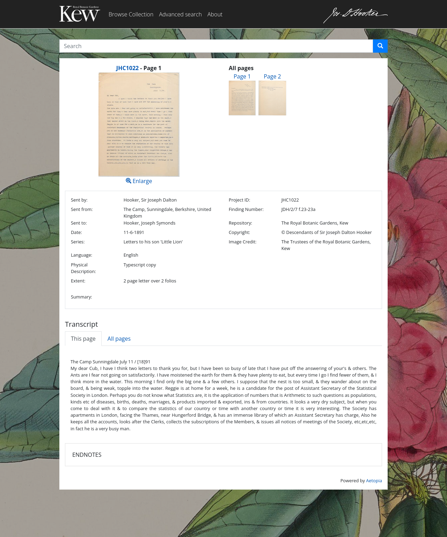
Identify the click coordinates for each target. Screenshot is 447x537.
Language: (81, 255)
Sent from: (82, 209)
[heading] (138, 68)
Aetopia (374, 480)
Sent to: (79, 223)
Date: (76, 232)
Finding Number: (246, 209)
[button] (380, 46)
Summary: (81, 297)
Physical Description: (83, 268)
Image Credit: (242, 242)
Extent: (78, 281)
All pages (119, 338)
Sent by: (79, 200)
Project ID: (239, 200)
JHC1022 (127, 68)
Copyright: (239, 232)
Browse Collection (131, 14)
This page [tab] (83, 338)
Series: (78, 242)
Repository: (240, 223)
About (214, 14)
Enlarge (138, 128)
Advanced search (180, 14)
